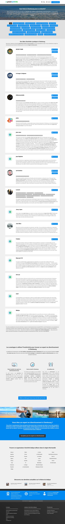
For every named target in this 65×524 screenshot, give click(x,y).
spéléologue (40, 34)
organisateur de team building (30, 34)
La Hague (25, 464)
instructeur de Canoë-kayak (23, 25)
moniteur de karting (25, 27)
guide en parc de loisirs (12, 25)
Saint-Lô (53, 456)
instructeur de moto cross (35, 25)
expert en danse (52, 23)
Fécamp (25, 456)
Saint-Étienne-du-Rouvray (53, 454)
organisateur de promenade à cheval (16, 34)
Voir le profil (54, 49)
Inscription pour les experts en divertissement (32, 435)
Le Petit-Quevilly (39, 454)
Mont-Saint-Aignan (39, 464)
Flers (26, 458)
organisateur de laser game (47, 32)
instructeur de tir (45, 25)
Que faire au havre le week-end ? (34, 483)
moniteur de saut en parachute (29, 29)
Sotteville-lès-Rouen (53, 458)
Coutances (12, 464)
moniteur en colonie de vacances (19, 32)
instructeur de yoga (53, 25)
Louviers (39, 460)
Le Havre (39, 452)
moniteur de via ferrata (41, 29)
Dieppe (12, 469)
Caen (12, 462)
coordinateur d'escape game (42, 23)
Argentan (12, 454)
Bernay (12, 460)
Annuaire (7, 510)
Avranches (12, 456)
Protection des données (10, 516)
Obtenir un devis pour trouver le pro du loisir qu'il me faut (32, 398)
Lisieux (39, 458)
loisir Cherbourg (26, 514)
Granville (25, 460)
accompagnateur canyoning (18, 23)
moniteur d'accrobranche (15, 27)
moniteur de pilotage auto (36, 27)
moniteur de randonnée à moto (48, 27)
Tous (11, 23)
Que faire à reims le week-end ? (16, 483)
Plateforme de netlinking (10, 517)
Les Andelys (39, 456)
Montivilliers (39, 462)
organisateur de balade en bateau (33, 32)
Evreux (25, 454)
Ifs (25, 462)
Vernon (53, 460)
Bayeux (12, 458)
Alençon (12, 452)
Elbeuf (26, 452)
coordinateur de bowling (30, 23)
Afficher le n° (54, 76)
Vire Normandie (53, 462)
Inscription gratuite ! (55, 2)
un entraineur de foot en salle (50, 34)
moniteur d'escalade (51, 29)
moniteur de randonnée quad (15, 29)
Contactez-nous (8, 520)
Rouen (53, 452)
